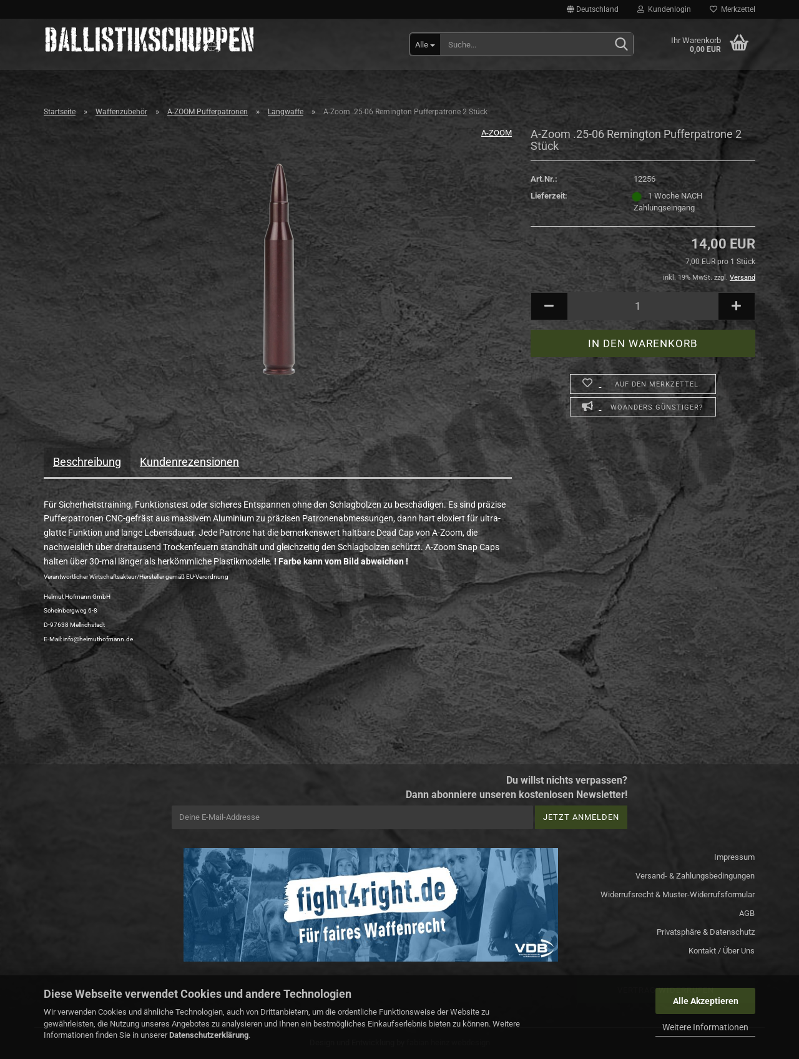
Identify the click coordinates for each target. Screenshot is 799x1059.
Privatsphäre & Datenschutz (706, 932)
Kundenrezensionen (189, 461)
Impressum (734, 857)
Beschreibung (87, 461)
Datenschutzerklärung (208, 1035)
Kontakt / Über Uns (722, 950)
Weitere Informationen (705, 1027)
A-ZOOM (496, 132)
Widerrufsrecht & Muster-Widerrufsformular (677, 894)
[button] (592, 9)
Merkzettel (732, 9)
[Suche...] (425, 44)
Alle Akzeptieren (705, 1001)
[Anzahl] (643, 306)
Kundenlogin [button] (664, 9)
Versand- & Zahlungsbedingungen (695, 875)
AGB (747, 913)
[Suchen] (621, 45)
